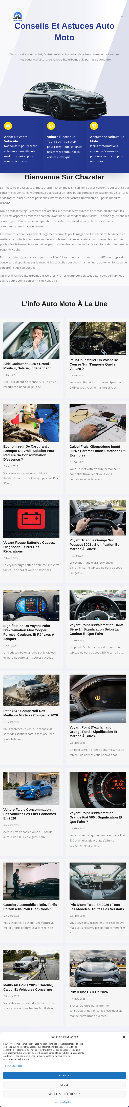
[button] (124, 1036)
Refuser (64, 1084)
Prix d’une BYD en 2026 (89, 992)
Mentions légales (63, 1102)
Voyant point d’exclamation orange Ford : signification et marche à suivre (93, 732)
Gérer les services (13, 1065)
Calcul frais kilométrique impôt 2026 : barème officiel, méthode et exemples (97, 451)
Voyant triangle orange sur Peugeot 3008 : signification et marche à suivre (94, 544)
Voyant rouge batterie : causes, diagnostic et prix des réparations (29, 547)
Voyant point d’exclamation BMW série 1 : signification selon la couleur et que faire (96, 629)
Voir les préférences (65, 1094)
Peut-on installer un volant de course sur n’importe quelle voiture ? (94, 364)
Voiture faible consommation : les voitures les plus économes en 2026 (29, 814)
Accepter (65, 1075)
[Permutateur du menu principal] (122, 17)
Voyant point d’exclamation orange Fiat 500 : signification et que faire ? (96, 817)
